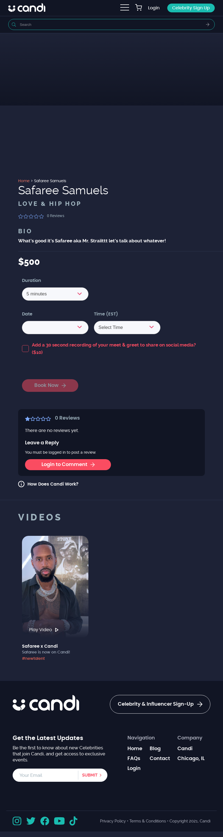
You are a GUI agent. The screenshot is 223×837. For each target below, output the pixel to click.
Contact (160, 758)
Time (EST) (106, 314)
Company (189, 738)
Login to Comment (68, 464)
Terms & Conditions (147, 821)
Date (27, 314)
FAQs (133, 758)
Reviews (55, 215)
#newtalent (33, 659)
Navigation (141, 738)
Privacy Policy (113, 821)
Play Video (43, 630)
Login (154, 8)
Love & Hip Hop (50, 203)
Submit (89, 775)
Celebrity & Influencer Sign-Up (160, 704)
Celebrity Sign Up (191, 8)
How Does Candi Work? (53, 484)
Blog (155, 748)
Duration (31, 280)
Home (134, 748)
